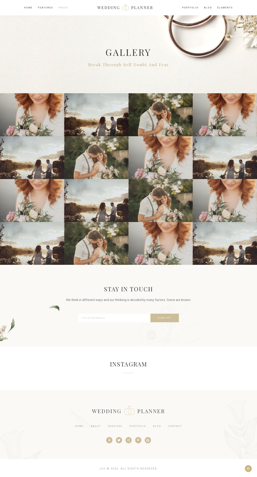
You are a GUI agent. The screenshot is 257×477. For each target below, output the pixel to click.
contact (175, 426)
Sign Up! (165, 317)
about (96, 426)
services (115, 426)
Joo (102, 468)
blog (157, 426)
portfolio (138, 426)
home (79, 426)
